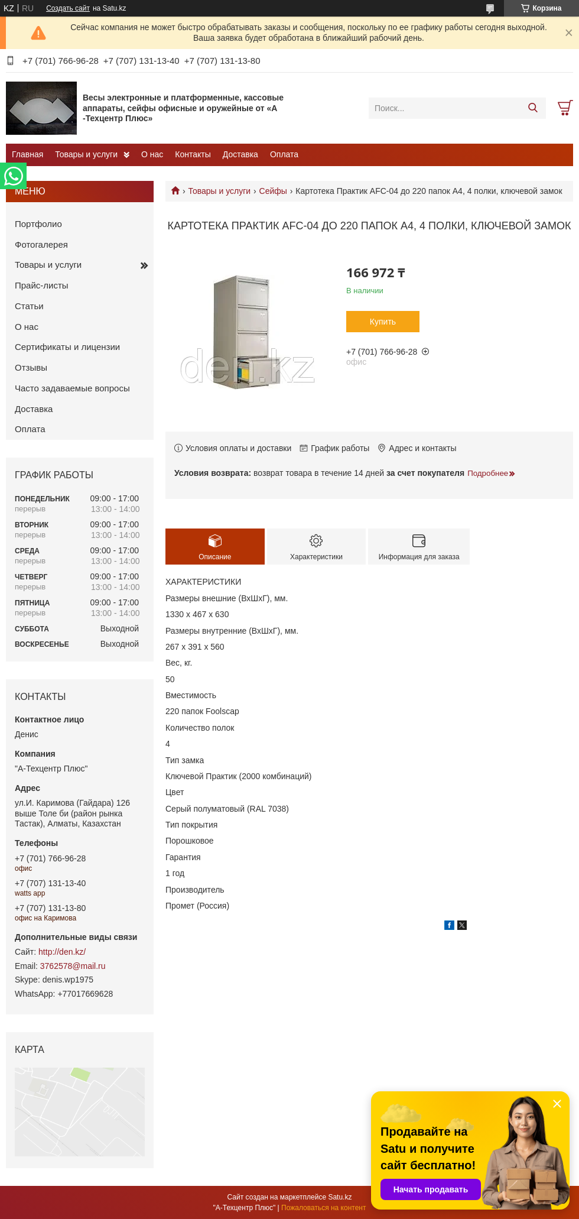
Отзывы (31, 367)
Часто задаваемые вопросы (72, 388)
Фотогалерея (41, 244)
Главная (27, 154)
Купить (383, 321)
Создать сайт (68, 8)
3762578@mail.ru (73, 966)
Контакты (192, 154)
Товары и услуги (86, 154)
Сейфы (273, 191)
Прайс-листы (42, 285)
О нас (152, 154)
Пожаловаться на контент (323, 1208)
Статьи (29, 306)
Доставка (240, 154)
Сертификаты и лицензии (67, 347)
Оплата (284, 154)
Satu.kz (340, 1197)
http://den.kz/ (62, 952)
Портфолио (38, 224)
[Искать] (532, 108)
